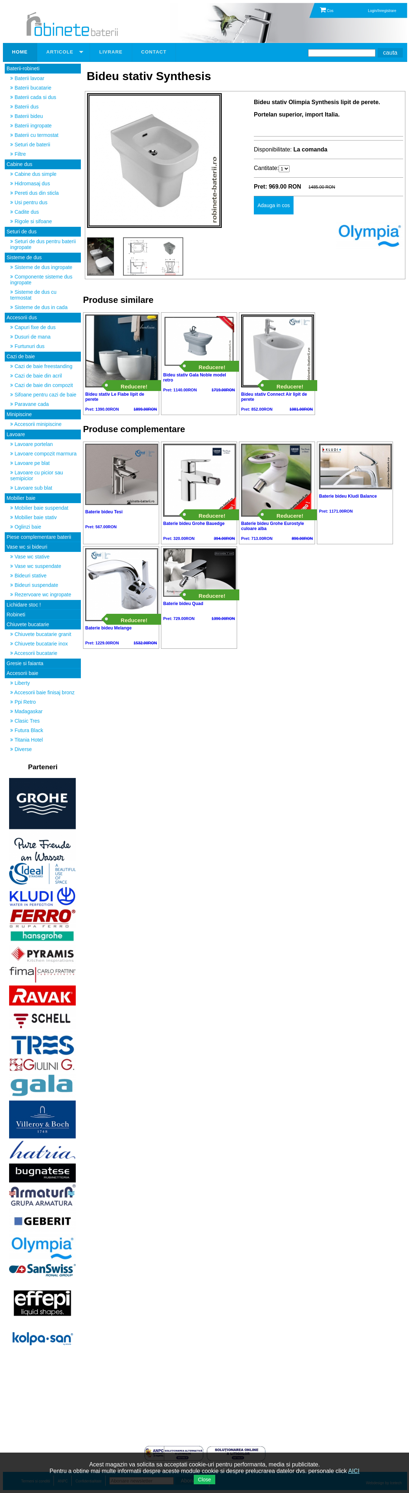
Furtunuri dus (27, 346)
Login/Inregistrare (382, 11)
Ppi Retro (23, 702)
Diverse (21, 749)
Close (204, 1479)
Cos (327, 11)
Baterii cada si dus (33, 97)
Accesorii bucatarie (33, 653)
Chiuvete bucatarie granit (40, 634)
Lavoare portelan (31, 444)
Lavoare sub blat (31, 488)
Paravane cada (29, 404)
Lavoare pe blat (30, 463)
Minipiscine (19, 414)
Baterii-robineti (23, 68)
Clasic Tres (25, 721)
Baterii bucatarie (30, 88)
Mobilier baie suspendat (39, 508)
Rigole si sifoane (31, 221)
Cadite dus (24, 212)
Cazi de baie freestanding (41, 366)
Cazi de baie (21, 356)
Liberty (20, 683)
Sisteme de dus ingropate (41, 267)
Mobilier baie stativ (33, 517)
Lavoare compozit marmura (43, 454)
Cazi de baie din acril (36, 376)
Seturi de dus (22, 231)
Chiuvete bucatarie (28, 624)
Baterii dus (24, 107)
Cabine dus (19, 164)
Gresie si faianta (25, 663)
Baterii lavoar (27, 78)
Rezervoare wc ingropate (40, 594)
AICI (353, 1471)
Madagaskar (26, 711)
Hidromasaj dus (30, 183)
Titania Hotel (26, 740)
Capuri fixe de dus (33, 327)
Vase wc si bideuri (27, 547)
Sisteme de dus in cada (38, 307)
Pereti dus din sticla (34, 193)
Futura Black (26, 730)
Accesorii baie (22, 673)
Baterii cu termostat (34, 135)
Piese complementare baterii (39, 537)
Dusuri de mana (30, 337)
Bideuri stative (28, 575)
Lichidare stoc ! (24, 605)
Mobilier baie (21, 498)
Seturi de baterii (30, 144)
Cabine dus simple (33, 174)
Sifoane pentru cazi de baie (43, 395)
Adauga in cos (273, 205)
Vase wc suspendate (35, 566)
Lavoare (16, 434)
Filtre (18, 154)
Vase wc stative (30, 557)
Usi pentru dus (28, 202)
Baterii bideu (26, 116)
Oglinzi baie (25, 527)
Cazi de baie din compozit (41, 385)
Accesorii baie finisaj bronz (42, 692)
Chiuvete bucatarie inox (39, 644)
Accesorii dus (22, 317)
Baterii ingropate (31, 126)
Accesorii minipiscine (36, 424)
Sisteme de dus (24, 257)
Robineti (16, 614)
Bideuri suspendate (34, 585)
